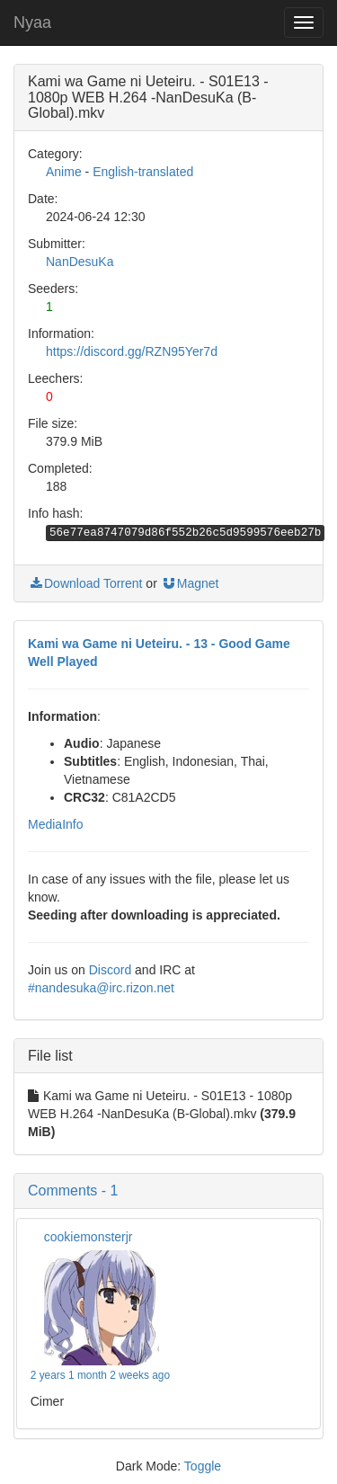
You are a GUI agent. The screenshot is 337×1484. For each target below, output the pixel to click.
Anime (64, 171)
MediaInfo (55, 824)
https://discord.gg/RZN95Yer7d (131, 351)
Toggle (202, 1466)
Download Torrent (85, 583)
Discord (110, 970)
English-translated (143, 171)
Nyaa (32, 22)
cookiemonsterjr (88, 1237)
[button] (168, 1191)
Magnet (190, 583)
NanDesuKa (80, 261)
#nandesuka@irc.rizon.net (101, 988)
